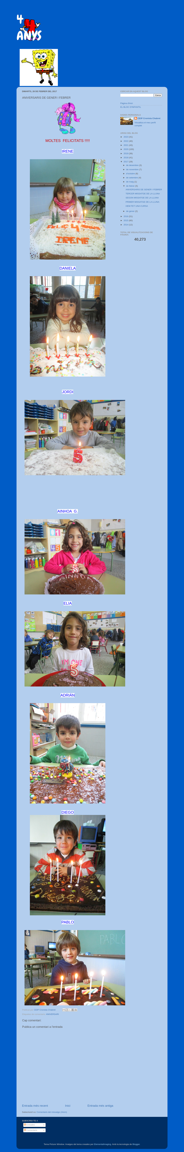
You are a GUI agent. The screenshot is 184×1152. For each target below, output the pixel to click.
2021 (126, 145)
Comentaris (30, 1130)
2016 (126, 216)
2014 (126, 224)
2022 (126, 141)
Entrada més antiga (100, 1105)
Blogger (136, 1144)
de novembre (132, 169)
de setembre (132, 177)
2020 (126, 149)
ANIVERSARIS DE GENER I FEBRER (144, 189)
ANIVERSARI (52, 1014)
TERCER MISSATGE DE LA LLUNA (143, 193)
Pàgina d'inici (126, 103)
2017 (126, 161)
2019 (126, 153)
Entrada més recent (35, 1105)
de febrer (130, 186)
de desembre (132, 165)
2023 (126, 137)
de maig (130, 182)
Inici (67, 1105)
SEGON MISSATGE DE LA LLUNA (142, 198)
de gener (130, 211)
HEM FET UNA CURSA (137, 206)
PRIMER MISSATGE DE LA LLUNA (142, 202)
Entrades (29, 1125)
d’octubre (130, 173)
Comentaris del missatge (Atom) (52, 1112)
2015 (126, 220)
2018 (126, 157)
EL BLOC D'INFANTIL (130, 107)
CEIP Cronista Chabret (149, 118)
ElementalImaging (102, 1144)
